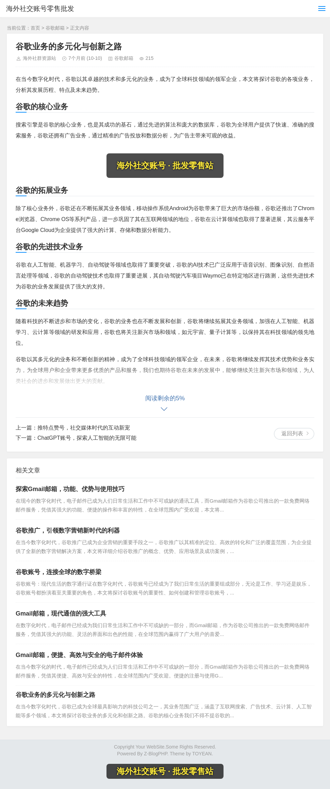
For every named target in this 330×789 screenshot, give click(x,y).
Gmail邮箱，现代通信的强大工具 (61, 613)
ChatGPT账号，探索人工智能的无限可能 (86, 438)
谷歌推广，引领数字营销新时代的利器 (68, 530)
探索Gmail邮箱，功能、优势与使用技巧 (70, 489)
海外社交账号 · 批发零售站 (165, 165)
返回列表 (292, 433)
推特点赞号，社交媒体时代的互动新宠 (83, 428)
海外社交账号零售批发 (40, 8)
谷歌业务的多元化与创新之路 (55, 694)
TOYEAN (202, 753)
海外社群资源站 (39, 58)
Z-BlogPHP (155, 753)
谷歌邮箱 (55, 28)
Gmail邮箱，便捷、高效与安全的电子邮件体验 (79, 655)
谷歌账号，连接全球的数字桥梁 (58, 572)
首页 (35, 28)
